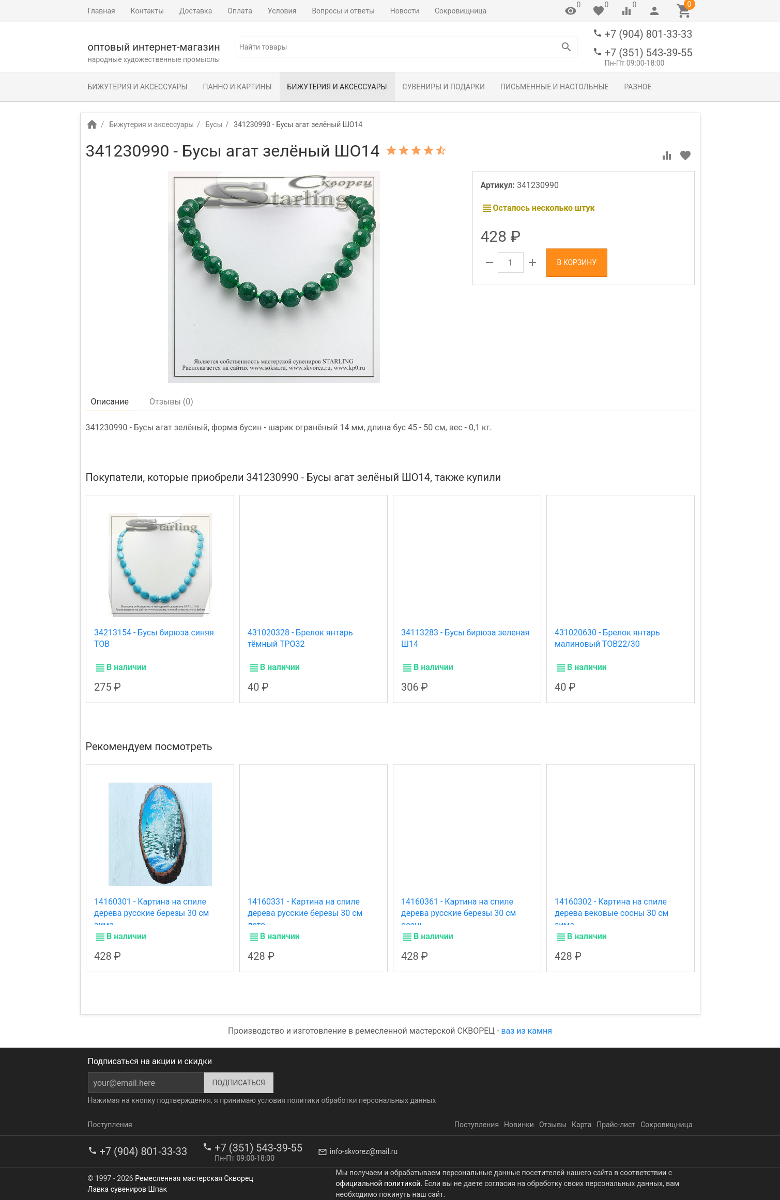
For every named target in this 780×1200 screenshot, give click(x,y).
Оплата (239, 11)
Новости (404, 11)
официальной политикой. (379, 1183)
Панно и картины (237, 87)
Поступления (110, 1124)
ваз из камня (526, 1031)
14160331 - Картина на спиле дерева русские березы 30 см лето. (305, 913)
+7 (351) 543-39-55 (649, 52)
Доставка (195, 11)
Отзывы (553, 1124)
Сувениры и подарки (444, 87)
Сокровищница (460, 11)
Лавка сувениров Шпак (127, 1189)
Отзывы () (171, 402)
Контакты (147, 11)
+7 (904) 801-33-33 (649, 34)
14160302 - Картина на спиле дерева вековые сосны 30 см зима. (611, 913)
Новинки (519, 1124)
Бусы (214, 124)
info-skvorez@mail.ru (363, 1151)
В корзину (577, 262)
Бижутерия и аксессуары (138, 87)
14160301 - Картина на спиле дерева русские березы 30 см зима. (151, 913)
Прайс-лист (616, 1124)
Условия (282, 11)
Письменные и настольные (554, 87)
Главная (101, 11)
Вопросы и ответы (343, 11)
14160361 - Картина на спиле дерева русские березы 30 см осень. (458, 913)
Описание (110, 402)
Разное (637, 87)
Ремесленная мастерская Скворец (194, 1178)
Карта (581, 1124)
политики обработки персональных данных (361, 1100)
